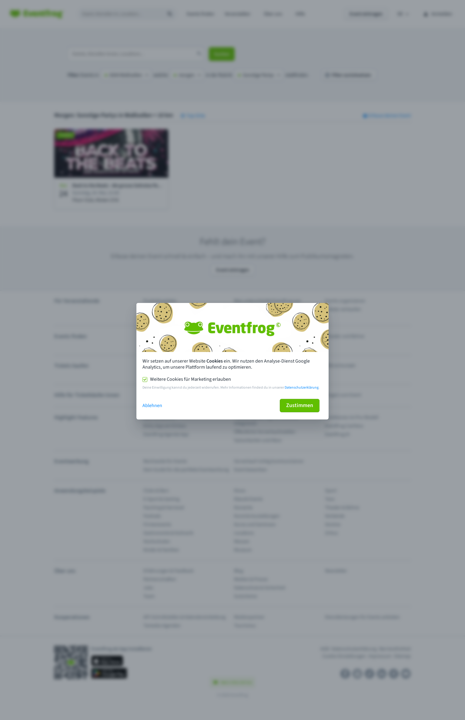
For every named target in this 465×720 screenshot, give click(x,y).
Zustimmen (299, 405)
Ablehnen (152, 406)
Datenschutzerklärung (302, 387)
